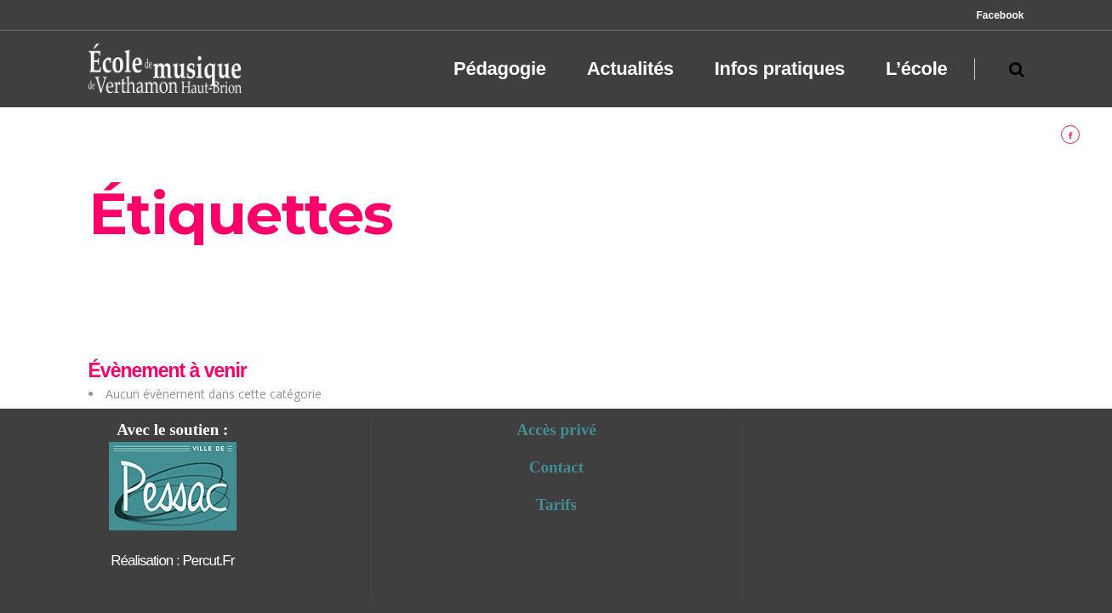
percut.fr (208, 561)
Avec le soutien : (172, 429)
